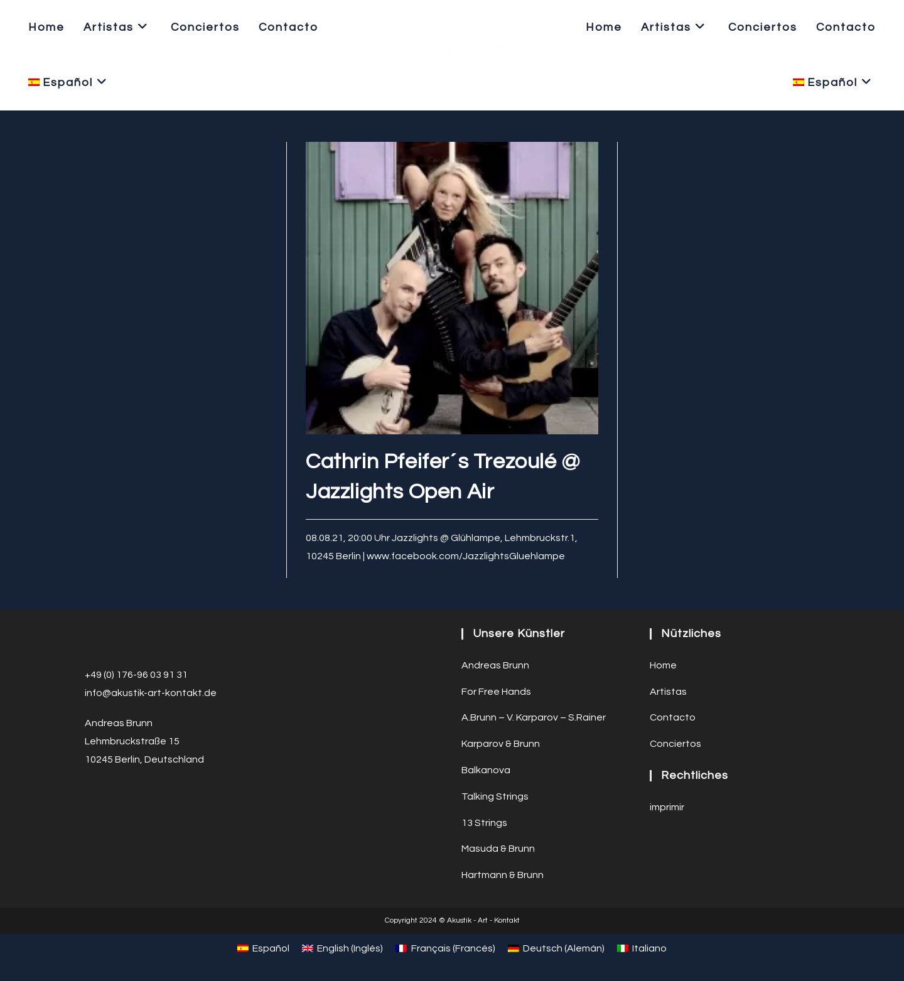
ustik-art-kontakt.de (169, 693)
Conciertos (675, 744)
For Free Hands (496, 692)
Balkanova (485, 770)
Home (663, 665)
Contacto (673, 717)
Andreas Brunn (495, 665)
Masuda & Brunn (498, 849)
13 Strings (484, 823)
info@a (101, 693)
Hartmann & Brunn (502, 875)
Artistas (668, 692)
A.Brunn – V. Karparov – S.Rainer (533, 717)
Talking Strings (495, 796)
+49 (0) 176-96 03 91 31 (136, 675)
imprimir (667, 807)
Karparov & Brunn (500, 744)
